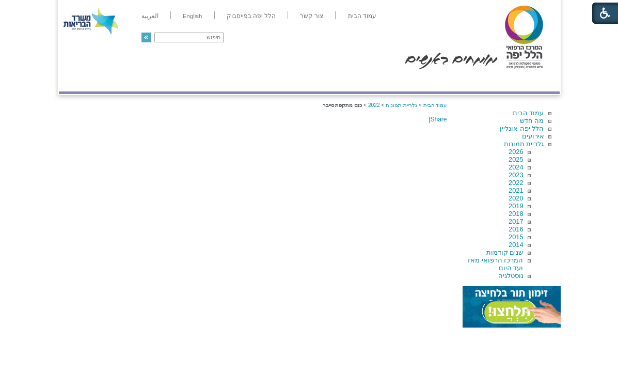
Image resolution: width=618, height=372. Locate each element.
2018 (516, 214)
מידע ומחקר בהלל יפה (274, 81)
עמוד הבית (528, 113)
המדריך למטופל (345, 81)
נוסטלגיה (511, 276)
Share (438, 119)
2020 (516, 198)
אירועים (533, 136)
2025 (516, 159)
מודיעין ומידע (529, 81)
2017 (516, 221)
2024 (516, 167)
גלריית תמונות (524, 144)
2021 (516, 190)
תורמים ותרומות (126, 81)
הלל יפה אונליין (522, 128)
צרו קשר (76, 81)
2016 (516, 229)
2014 (516, 245)
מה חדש (532, 121)
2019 (516, 206)
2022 (516, 183)
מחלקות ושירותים (467, 81)
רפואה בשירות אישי (197, 81)
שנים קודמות (505, 252)
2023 (516, 175)
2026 (516, 152)
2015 (516, 237)
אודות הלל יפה (404, 81)
